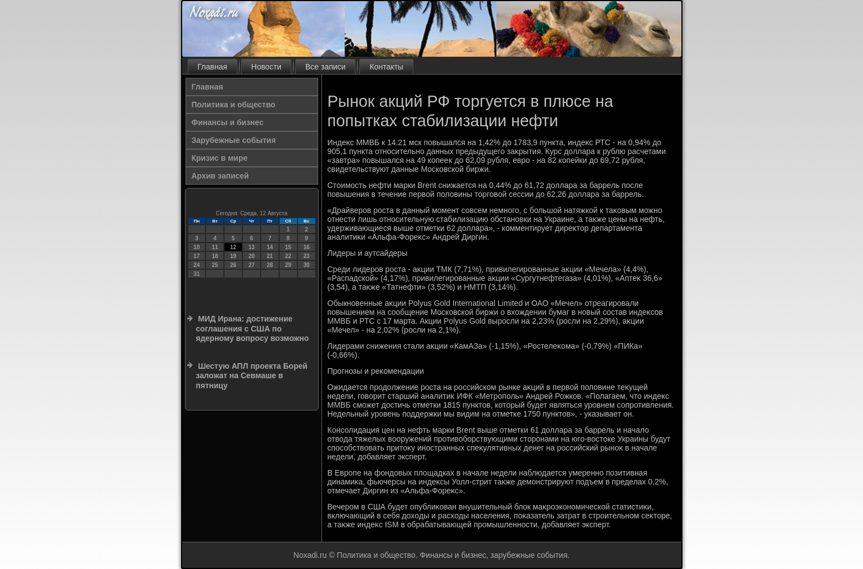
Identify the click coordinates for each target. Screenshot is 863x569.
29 (288, 265)
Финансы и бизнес (228, 122)
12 (233, 247)
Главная (212, 66)
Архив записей (220, 175)
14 (270, 247)
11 (215, 247)
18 (215, 256)
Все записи (325, 66)
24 (196, 265)
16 (306, 247)
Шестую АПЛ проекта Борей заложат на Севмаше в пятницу (252, 376)
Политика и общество (234, 104)
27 (251, 265)
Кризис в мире (220, 158)
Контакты (386, 66)
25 (215, 265)
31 (196, 274)
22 (288, 256)
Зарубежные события (234, 140)
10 (196, 247)
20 (251, 256)
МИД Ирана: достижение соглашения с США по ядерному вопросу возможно (252, 328)
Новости (266, 66)
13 (251, 247)
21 (270, 256)
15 (288, 247)
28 (270, 265)
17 (196, 256)
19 (233, 256)
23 (306, 256)
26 (233, 265)
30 (306, 265)
